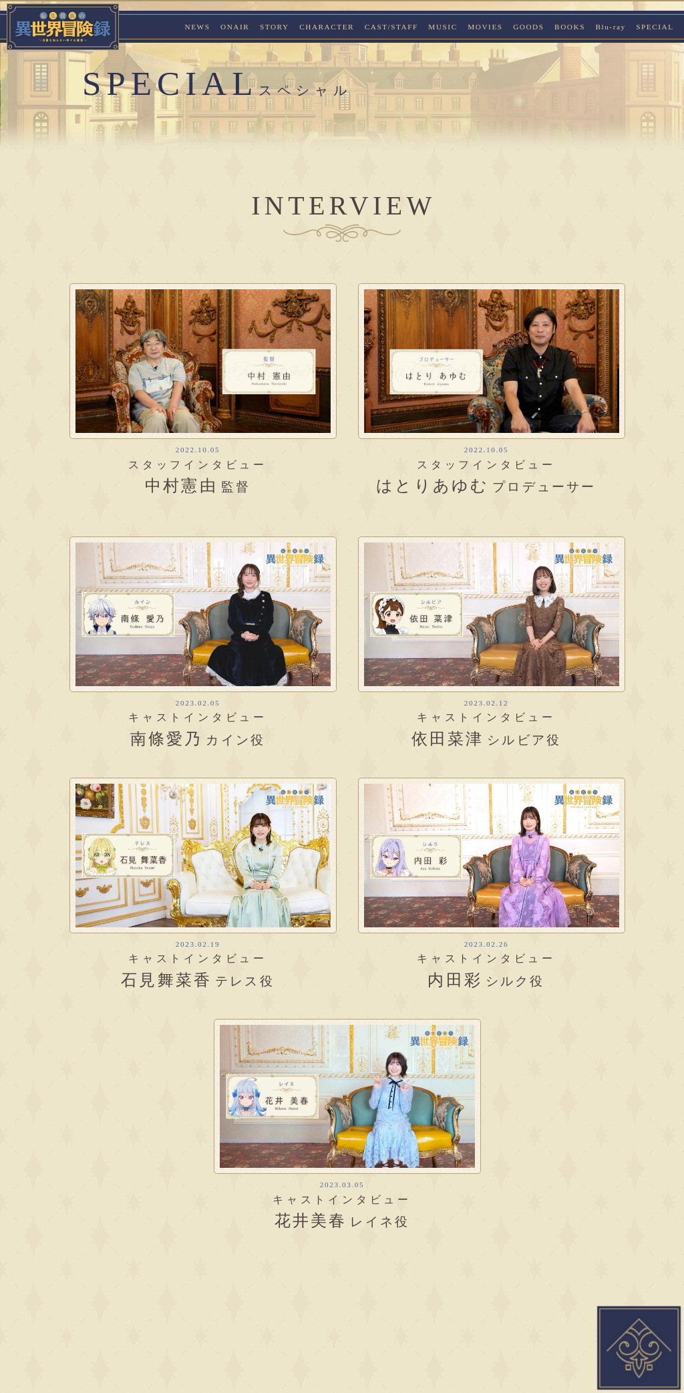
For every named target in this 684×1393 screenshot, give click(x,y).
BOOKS (569, 27)
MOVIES (485, 27)
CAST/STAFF (391, 27)
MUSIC (442, 27)
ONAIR (234, 27)
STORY (274, 27)
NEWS (197, 27)
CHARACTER (326, 27)
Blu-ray (610, 27)
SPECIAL (654, 27)
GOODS (528, 27)
